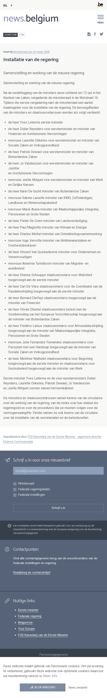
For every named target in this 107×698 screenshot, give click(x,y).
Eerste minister (28, 610)
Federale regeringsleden (34, 489)
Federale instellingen (31, 495)
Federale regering (29, 616)
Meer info (50, 676)
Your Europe (26, 629)
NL (5, 5)
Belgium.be (25, 622)
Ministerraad (26, 483)
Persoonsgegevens (53, 655)
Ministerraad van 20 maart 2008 (31, 51)
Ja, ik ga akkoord (42, 687)
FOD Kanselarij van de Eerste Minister (43, 635)
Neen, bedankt (78, 687)
